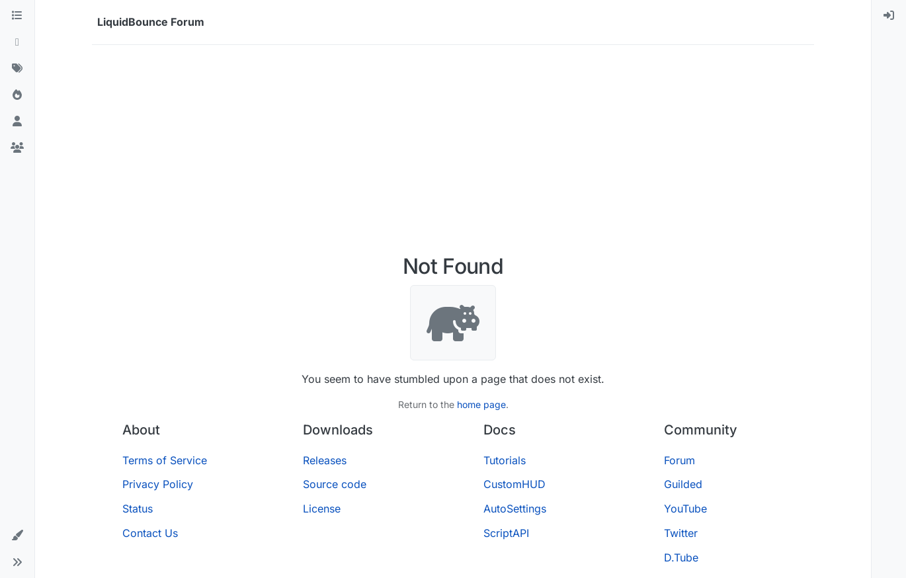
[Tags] (17, 68)
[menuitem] (889, 15)
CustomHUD (514, 484)
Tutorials (504, 460)
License (322, 508)
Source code (334, 484)
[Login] (889, 15)
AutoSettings (514, 508)
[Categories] (17, 15)
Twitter (681, 533)
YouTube (685, 508)
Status (137, 508)
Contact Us (150, 533)
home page (481, 404)
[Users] (17, 121)
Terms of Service (164, 460)
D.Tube (681, 557)
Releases (325, 460)
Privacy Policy (157, 484)
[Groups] (17, 148)
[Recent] (17, 42)
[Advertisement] (453, 154)
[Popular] (17, 95)
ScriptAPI (506, 533)
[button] (17, 535)
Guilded (683, 484)
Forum (679, 460)
